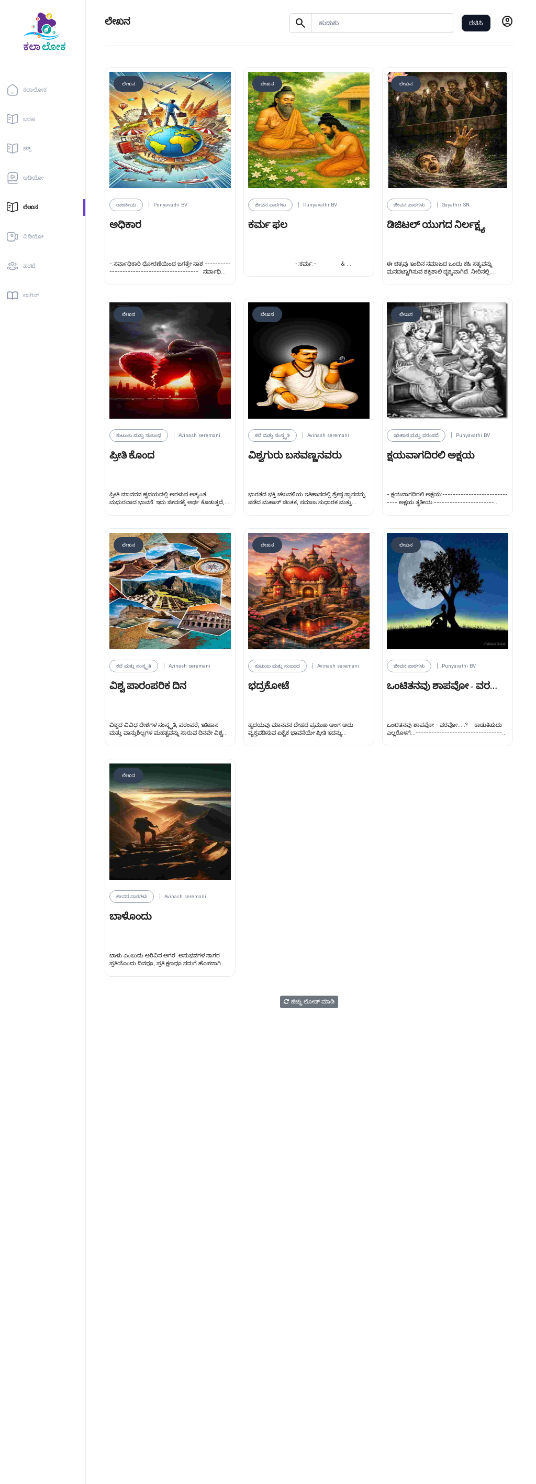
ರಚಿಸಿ (476, 23)
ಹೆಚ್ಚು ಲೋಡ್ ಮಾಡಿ (309, 1001)
